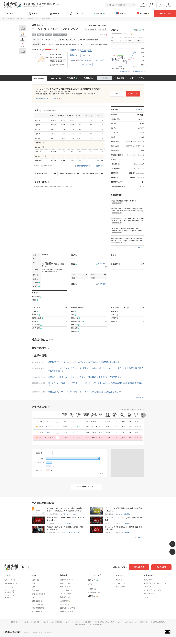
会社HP (102, 35)
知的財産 (88, 622)
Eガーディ (48, 427)
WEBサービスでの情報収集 (53, 622)
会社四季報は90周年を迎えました (33, 6)
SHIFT (47, 421)
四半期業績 (71, 78)
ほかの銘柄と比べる (85, 487)
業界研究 (99, 13)
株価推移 (120, 78)
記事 (33, 13)
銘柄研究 (55, 13)
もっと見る (138, 109)
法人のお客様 (161, 567)
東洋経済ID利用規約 (158, 622)
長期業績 (87, 78)
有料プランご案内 (164, 13)
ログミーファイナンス (68, 514)
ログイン (168, 5)
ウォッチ (160, 5)
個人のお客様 (139, 567)
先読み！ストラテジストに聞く (71, 533)
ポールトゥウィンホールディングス (28, 18)
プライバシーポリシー (74, 622)
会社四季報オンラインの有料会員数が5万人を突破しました (42, 4)
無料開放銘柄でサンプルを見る (47, 99)
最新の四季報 (39, 78)
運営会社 (14, 622)
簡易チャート (124, 71)
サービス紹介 (25, 622)
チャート (151, 5)
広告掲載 (36, 622)
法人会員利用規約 (96, 624)
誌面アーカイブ (136, 78)
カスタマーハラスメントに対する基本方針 (132, 622)
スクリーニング (77, 13)
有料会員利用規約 (80, 624)
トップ (11, 13)
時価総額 (39, 453)
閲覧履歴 (142, 5)
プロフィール (56, 78)
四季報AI (143, 13)
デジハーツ (49, 432)
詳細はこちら (133, 94)
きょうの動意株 (124, 514)
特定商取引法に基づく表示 (104, 622)
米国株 (120, 13)
